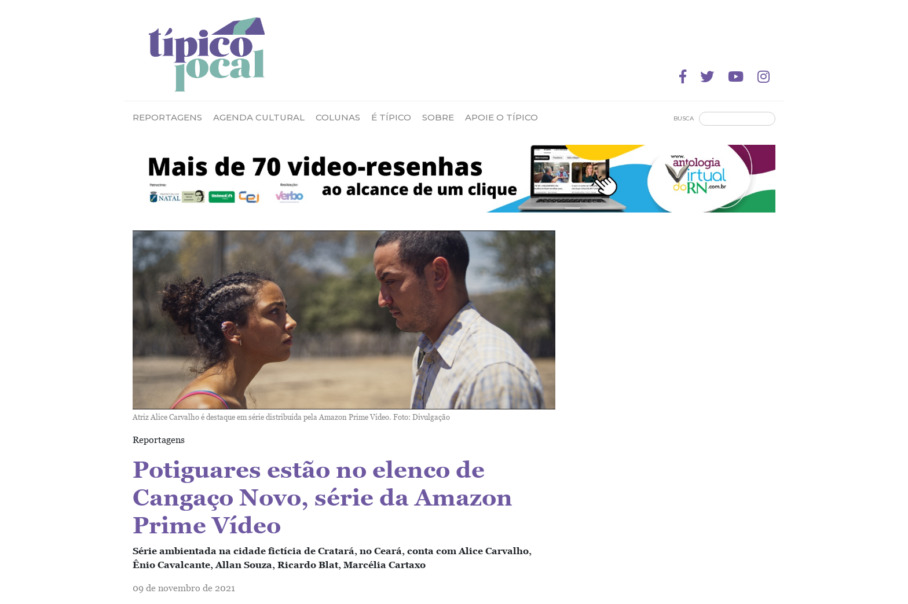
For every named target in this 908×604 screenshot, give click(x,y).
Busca (683, 118)
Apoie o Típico (501, 117)
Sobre (438, 117)
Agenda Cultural (259, 117)
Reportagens (167, 117)
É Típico (391, 117)
